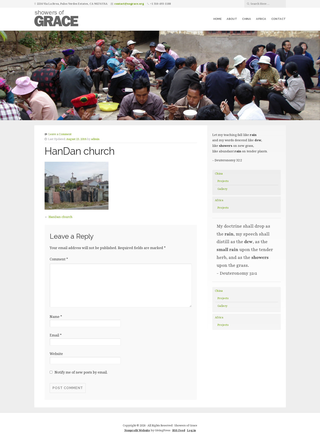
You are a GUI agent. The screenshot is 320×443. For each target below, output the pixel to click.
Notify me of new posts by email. (81, 372)
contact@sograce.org (129, 4)
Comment (59, 259)
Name (56, 316)
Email (56, 335)
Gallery (222, 189)
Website (56, 353)
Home (217, 18)
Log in (191, 430)
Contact (278, 18)
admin (95, 139)
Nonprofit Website (137, 430)
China (246, 18)
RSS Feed (178, 430)
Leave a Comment (59, 134)
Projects (223, 181)
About (232, 18)
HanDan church (60, 217)
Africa (261, 18)
